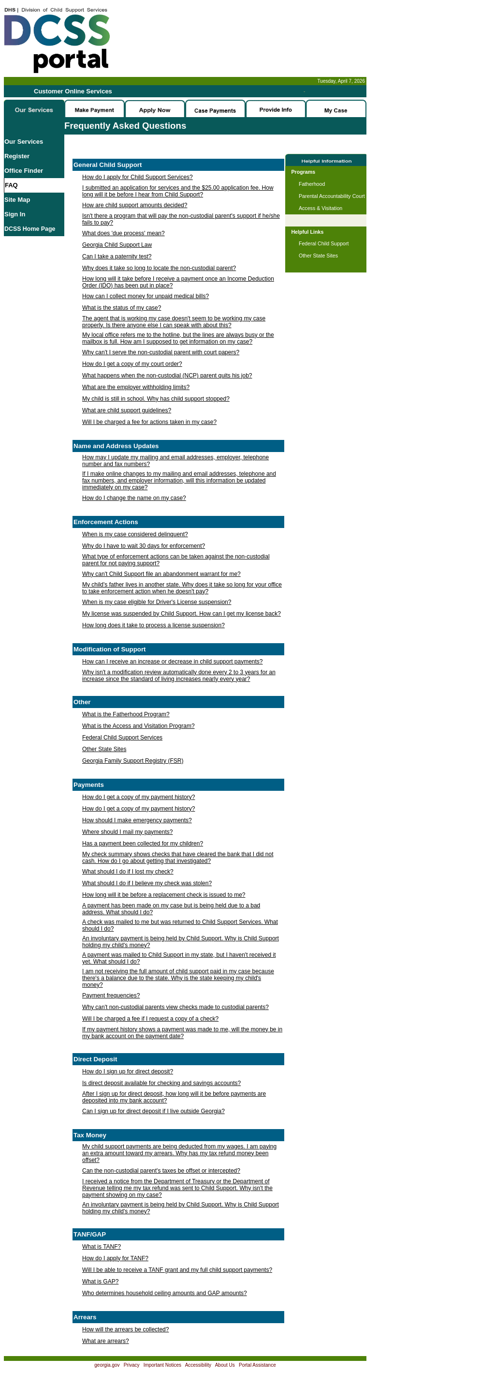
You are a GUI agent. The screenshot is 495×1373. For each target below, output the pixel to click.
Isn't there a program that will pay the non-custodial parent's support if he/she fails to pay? (181, 219)
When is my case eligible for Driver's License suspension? (156, 602)
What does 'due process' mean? (123, 233)
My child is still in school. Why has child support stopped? (156, 398)
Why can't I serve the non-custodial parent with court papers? (160, 352)
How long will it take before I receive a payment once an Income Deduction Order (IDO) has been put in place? (178, 282)
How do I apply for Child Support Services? (137, 177)
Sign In (14, 214)
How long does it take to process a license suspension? (153, 625)
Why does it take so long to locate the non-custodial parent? (159, 268)
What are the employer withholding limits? (135, 387)
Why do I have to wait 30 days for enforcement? (143, 546)
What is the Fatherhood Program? (126, 714)
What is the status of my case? (121, 307)
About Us (225, 1365)
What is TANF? (101, 1246)
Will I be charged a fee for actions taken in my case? (149, 422)
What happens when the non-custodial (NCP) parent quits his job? (167, 375)
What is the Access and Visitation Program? (138, 726)
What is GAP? (100, 1281)
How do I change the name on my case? (134, 498)
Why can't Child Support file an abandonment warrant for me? (161, 574)
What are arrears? (105, 1341)
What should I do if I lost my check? (128, 871)
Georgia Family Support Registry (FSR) (132, 760)
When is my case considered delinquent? (135, 534)
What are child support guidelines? (126, 410)
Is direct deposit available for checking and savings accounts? (161, 1083)
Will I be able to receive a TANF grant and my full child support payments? (177, 1270)
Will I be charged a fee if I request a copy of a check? (150, 1018)
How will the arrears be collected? (125, 1329)
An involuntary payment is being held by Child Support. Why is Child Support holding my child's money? (180, 942)
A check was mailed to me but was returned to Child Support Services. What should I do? (180, 925)
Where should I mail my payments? (127, 832)
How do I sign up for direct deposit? (127, 1071)
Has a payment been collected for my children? (142, 843)
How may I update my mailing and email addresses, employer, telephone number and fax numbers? (175, 461)
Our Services (23, 141)
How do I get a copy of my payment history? (138, 797)
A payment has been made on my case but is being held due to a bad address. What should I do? (171, 909)
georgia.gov (106, 1365)
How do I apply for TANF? (115, 1258)
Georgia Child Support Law (117, 244)
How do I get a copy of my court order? (132, 364)
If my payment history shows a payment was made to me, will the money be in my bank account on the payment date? (182, 1033)
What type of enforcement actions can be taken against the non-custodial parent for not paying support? (176, 560)
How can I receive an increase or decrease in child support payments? (172, 661)
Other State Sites (104, 749)
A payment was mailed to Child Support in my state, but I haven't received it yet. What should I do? (179, 958)
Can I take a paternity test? (116, 256)
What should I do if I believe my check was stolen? (147, 883)
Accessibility (198, 1365)
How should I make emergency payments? (137, 820)
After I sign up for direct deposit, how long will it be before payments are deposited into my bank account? (174, 1097)
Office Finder (23, 170)
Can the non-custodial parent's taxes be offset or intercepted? (161, 1170)
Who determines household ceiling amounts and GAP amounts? (164, 1293)
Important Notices (162, 1365)
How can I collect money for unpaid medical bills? (145, 296)
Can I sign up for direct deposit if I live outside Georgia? (153, 1111)
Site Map (17, 199)
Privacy (132, 1365)
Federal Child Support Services (122, 737)
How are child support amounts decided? (134, 205)
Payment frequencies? (111, 995)
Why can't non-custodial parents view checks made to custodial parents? (175, 1007)
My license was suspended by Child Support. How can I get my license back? (181, 613)
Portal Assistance (257, 1365)
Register (16, 156)
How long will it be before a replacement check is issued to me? (164, 894)
